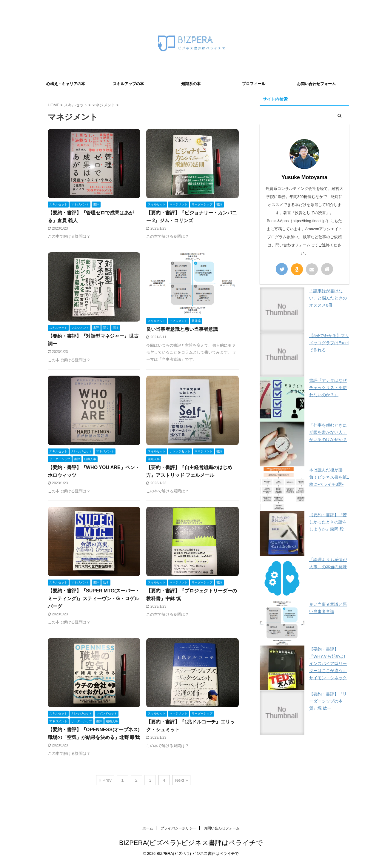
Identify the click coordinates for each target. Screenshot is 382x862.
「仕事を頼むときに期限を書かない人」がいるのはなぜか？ (328, 432)
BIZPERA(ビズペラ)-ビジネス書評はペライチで (191, 842)
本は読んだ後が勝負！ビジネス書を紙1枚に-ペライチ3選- (329, 477)
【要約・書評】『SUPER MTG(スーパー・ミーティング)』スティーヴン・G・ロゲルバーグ (94, 598)
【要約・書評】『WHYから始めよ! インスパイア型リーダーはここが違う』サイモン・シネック (328, 663)
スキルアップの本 (128, 84)
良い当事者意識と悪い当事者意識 (182, 329)
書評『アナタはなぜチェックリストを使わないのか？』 (328, 387)
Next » (181, 780)
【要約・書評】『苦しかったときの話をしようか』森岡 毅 (328, 521)
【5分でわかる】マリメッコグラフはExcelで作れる (329, 342)
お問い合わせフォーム (316, 84)
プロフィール (253, 84)
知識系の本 (191, 84)
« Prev (105, 780)
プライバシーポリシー (178, 828)
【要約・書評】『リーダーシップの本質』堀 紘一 (328, 701)
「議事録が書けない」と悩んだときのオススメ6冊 (328, 298)
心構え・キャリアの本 (65, 84)
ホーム (147, 828)
